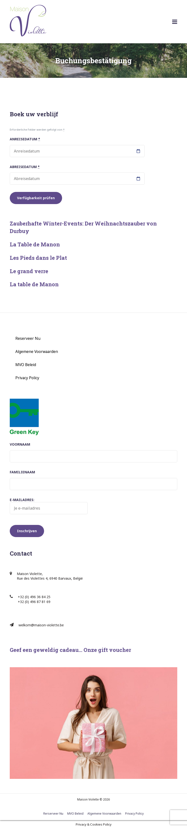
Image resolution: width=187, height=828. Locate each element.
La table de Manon (34, 284)
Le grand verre (29, 271)
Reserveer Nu (27, 338)
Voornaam (20, 444)
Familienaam (22, 472)
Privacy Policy (27, 377)
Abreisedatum (25, 166)
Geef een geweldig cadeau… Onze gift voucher (70, 649)
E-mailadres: (49, 505)
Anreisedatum (25, 139)
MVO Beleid (25, 364)
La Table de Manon (35, 244)
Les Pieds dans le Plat (38, 257)
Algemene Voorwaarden (36, 351)
